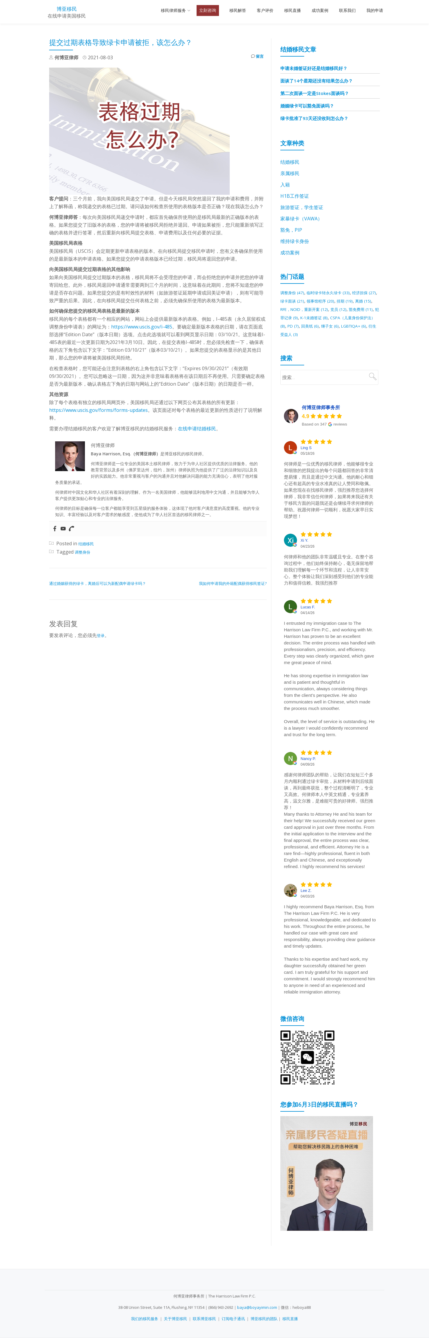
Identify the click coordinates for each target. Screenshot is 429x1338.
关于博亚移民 (175, 1318)
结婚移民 (87, 543)
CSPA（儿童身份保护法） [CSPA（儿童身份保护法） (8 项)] (325, 326)
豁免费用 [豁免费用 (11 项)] (311, 317)
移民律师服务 (173, 10)
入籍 (285, 184)
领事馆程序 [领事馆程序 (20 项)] (349, 300)
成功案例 (320, 10)
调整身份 (84, 552)
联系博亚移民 (204, 1318)
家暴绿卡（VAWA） (301, 218)
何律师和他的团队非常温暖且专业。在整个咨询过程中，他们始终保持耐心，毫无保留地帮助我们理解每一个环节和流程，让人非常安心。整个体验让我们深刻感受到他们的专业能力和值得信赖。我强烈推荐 (328, 578)
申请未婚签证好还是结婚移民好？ (313, 68)
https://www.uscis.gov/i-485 (141, 326)
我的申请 (374, 10)
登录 (101, 635)
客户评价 (265, 10)
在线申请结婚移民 (197, 428)
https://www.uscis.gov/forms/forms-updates (98, 410)
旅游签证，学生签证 (301, 207)
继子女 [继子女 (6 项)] (309, 334)
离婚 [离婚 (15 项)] (300, 309)
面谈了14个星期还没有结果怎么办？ (316, 81)
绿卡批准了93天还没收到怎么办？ (314, 118)
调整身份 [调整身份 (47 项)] (294, 292)
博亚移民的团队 (264, 1318)
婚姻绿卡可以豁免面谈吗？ (307, 106)
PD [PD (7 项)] (365, 326)
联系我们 (347, 10)
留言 (256, 58)
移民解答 (237, 10)
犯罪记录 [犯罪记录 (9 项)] (341, 317)
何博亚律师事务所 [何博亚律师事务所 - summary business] (321, 415)
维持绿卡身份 (294, 241)
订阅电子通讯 (233, 1318)
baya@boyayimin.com (257, 1307)
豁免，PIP (291, 230)
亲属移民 (289, 173)
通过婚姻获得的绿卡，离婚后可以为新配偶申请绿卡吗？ (97, 583)
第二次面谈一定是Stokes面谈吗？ (314, 93)
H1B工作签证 (294, 196)
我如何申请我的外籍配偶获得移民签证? (233, 583)
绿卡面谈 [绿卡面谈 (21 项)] (316, 300)
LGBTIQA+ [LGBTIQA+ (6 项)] (338, 334)
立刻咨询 (207, 10)
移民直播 (292, 10)
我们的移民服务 (144, 1318)
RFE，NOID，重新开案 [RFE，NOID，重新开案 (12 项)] (342, 309)
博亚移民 (66, 8)
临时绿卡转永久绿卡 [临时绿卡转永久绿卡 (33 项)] (337, 292)
